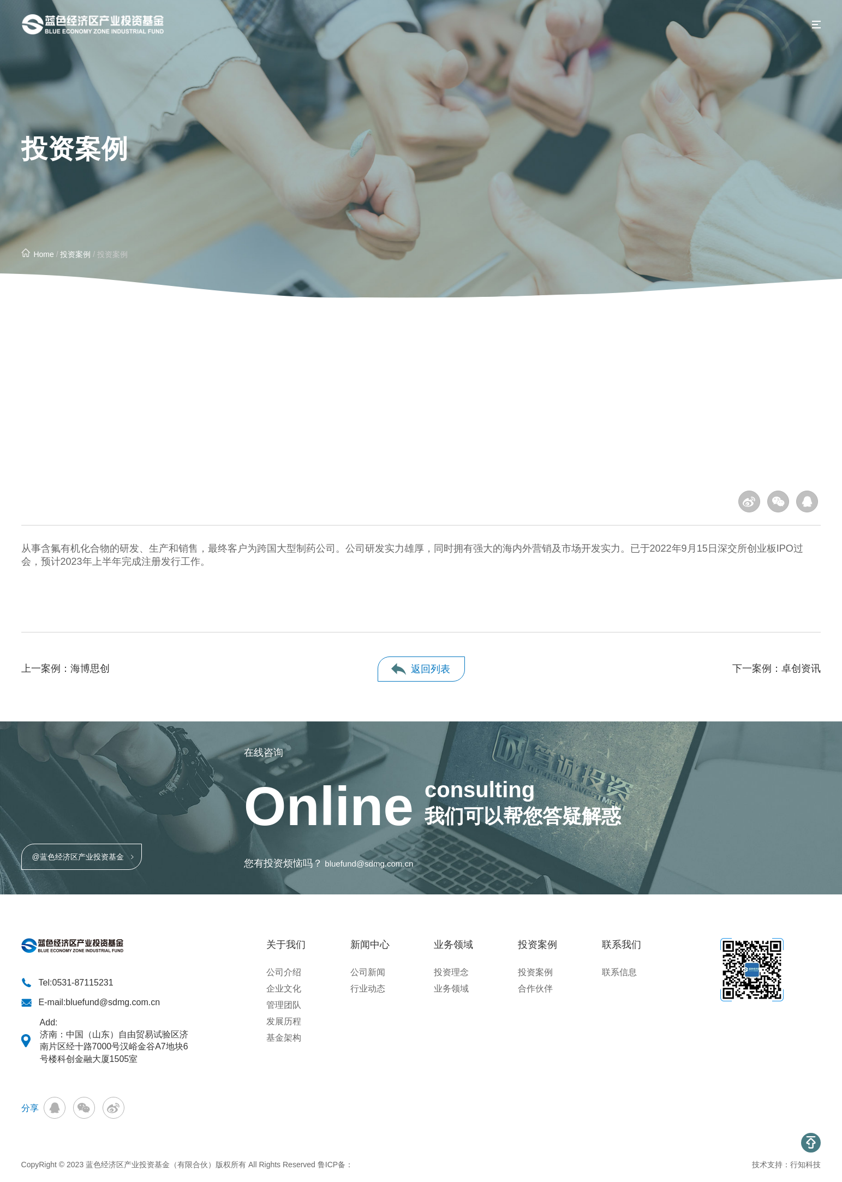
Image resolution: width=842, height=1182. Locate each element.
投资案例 (75, 254)
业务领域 (451, 988)
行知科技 (805, 1164)
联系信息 (619, 972)
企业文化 (283, 988)
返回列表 (430, 669)
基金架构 (283, 1037)
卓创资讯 (801, 668)
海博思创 (90, 668)
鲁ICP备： (335, 1164)
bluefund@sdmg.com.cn (369, 863)
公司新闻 (367, 972)
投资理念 (451, 972)
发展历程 (283, 1021)
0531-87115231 (82, 982)
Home (43, 254)
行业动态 (367, 988)
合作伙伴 (535, 988)
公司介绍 (283, 972)
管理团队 (283, 1005)
